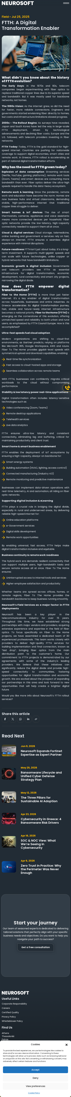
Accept (35, 1069)
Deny (35, 1078)
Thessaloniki (8, 1036)
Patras (5, 1039)
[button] (66, 1044)
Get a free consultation (35, 947)
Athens (5, 1033)
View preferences (35, 1086)
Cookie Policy (34, 1093)
